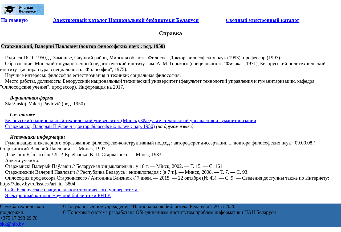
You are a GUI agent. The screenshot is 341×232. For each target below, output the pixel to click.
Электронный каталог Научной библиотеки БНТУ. (58, 195)
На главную (14, 20)
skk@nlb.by (12, 224)
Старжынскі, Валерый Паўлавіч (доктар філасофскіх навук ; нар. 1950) (80, 126)
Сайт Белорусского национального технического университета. (72, 189)
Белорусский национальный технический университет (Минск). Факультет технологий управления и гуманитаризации (130, 120)
